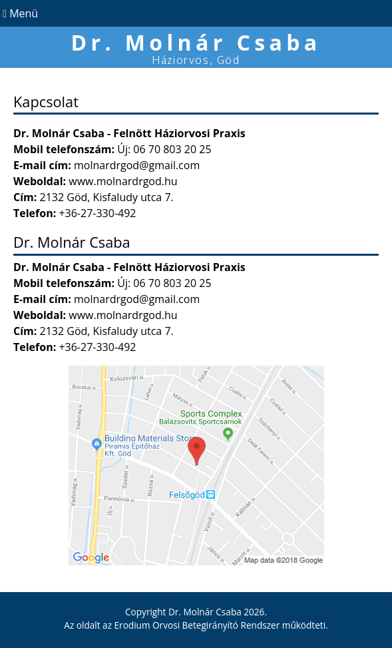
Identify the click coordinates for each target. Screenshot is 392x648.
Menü (19, 13)
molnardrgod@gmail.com (137, 165)
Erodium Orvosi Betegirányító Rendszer (197, 625)
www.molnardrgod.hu (123, 181)
